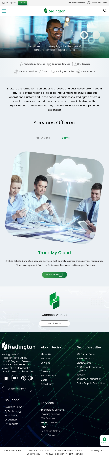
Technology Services (32, 64)
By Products (11, 424)
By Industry (11, 415)
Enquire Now (54, 323)
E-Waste (45, 371)
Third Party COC (97, 450)
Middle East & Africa (99, 3)
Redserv (81, 374)
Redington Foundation (89, 379)
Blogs (44, 379)
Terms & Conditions (39, 450)
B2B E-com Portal (86, 354)
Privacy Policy (48, 375)
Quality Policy (33, 453)
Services (45, 362)
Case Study (47, 384)
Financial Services (25, 71)
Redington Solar (85, 358)
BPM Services (81, 64)
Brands (45, 367)
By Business (11, 419)
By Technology (13, 411)
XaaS (44, 71)
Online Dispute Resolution (91, 383)
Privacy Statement (13, 450)
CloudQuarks (11, 3)
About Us (46, 354)
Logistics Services (58, 64)
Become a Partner (78, 3)
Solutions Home (13, 407)
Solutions (46, 358)
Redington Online (63, 71)
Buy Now (23, 3)
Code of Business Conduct (68, 450)
